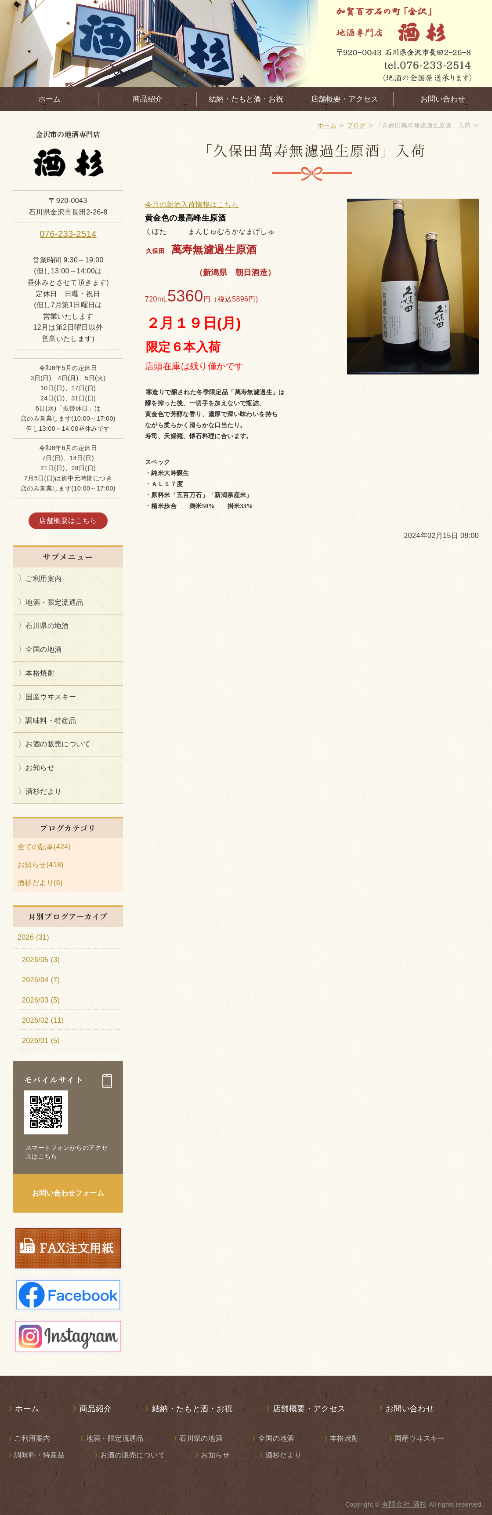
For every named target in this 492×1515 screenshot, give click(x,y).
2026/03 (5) (41, 1000)
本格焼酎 (39, 673)
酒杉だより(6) (40, 882)
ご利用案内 (43, 578)
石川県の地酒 (47, 625)
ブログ (356, 125)
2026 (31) (33, 937)
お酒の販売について (57, 744)
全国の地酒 (43, 649)
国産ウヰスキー (50, 697)
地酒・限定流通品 (54, 602)
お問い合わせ (442, 99)
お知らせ (39, 767)
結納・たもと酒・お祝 (246, 99)
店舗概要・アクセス (344, 99)
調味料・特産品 (50, 720)
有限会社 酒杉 (404, 1504)
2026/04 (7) (41, 980)
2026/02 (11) (43, 1020)
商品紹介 (148, 99)
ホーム (49, 99)
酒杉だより (43, 791)
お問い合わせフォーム (68, 1193)
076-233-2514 (68, 234)
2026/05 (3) (41, 959)
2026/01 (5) (41, 1040)
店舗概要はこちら (68, 520)
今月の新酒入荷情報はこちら (192, 204)
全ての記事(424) (44, 846)
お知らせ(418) (41, 864)
